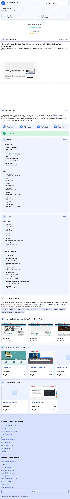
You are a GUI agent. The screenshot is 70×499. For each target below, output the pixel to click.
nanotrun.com (6, 448)
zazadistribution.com (8, 473)
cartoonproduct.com (8, 445)
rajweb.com (7, 367)
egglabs (7, 235)
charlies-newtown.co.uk (9, 479)
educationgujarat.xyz (8, 481)
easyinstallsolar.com (8, 487)
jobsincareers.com (7, 470)
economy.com (6, 442)
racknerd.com (6, 428)
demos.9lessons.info (11, 165)
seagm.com (5, 484)
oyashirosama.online (8, 434)
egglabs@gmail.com (11, 244)
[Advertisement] (34, 56)
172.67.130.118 (16, 154)
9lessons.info (58, 115)
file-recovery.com (7, 467)
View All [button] (66, 110)
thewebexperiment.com (9, 431)
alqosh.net (4, 464)
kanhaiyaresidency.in (8, 440)
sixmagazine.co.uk (7, 476)
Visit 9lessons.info (8, 11)
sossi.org (4, 451)
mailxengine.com (38, 402)
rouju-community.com (8, 425)
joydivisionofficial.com (8, 437)
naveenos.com (62, 367)
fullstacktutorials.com (37, 367)
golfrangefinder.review (8, 462)
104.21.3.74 (8, 154)
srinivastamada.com (10, 402)
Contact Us (35, 491)
